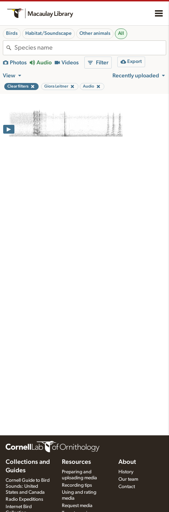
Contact (126, 486)
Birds (12, 33)
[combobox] (90, 48)
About (127, 462)
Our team (128, 479)
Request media (77, 505)
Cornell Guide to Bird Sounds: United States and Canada (28, 486)
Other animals (94, 33)
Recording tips (77, 485)
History (126, 471)
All (121, 33)
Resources (76, 462)
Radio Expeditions (24, 499)
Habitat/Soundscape (48, 33)
